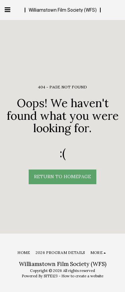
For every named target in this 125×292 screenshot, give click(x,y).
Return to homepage (62, 177)
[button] (7, 9)
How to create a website (82, 276)
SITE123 (51, 276)
